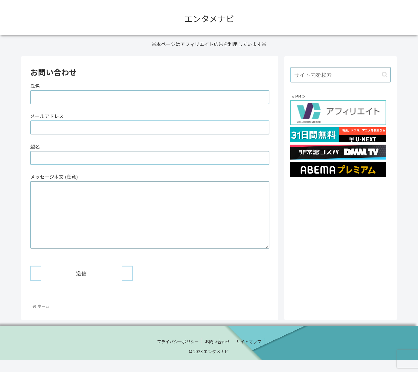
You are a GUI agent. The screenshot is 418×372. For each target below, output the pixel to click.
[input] (340, 74)
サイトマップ (248, 353)
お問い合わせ (217, 353)
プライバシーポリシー (178, 353)
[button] (384, 74)
